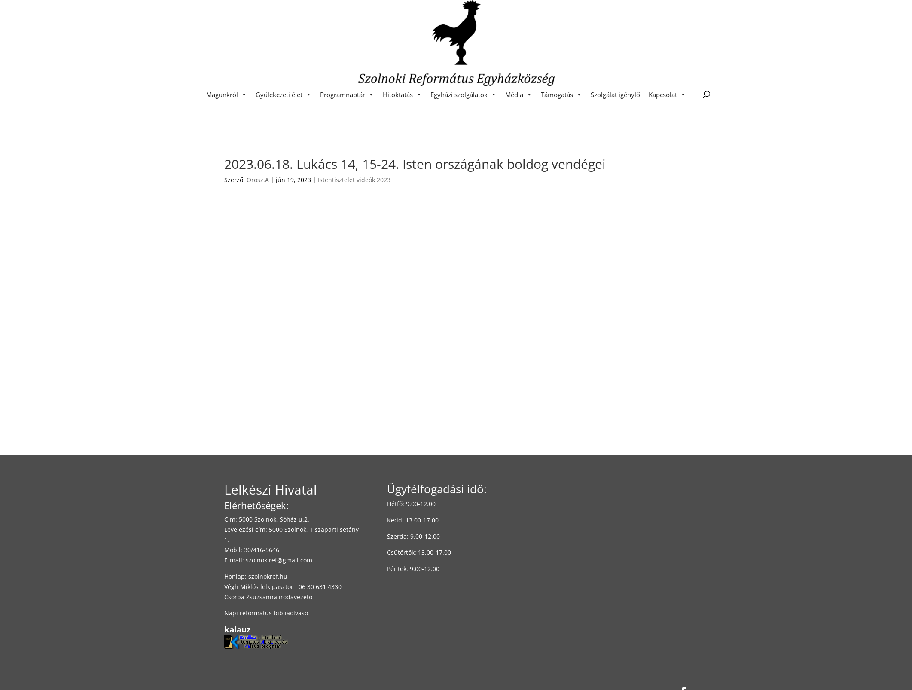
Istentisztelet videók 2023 (354, 180)
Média (518, 94)
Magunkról (226, 94)
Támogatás (561, 94)
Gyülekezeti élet (283, 94)
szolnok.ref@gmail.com (279, 560)
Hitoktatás (402, 94)
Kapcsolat (667, 94)
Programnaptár (347, 94)
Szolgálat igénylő (615, 94)
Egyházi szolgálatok (463, 94)
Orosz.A (258, 180)
